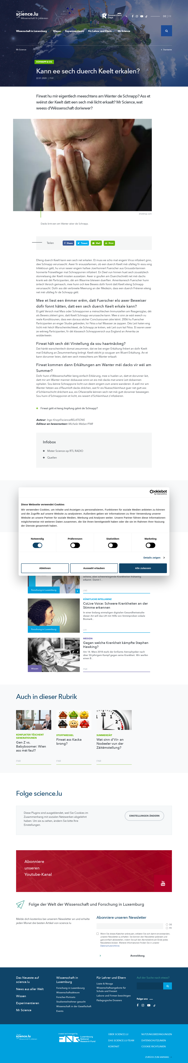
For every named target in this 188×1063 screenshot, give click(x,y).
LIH (84, 629)
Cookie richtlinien (156, 1042)
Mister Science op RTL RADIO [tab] (65, 451)
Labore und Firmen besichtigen (114, 993)
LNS (85, 590)
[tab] (94, 407)
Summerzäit (104, 735)
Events (59, 1008)
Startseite (166, 49)
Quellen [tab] (52, 457)
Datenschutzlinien (156, 1037)
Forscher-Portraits (65, 994)
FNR (51, 78)
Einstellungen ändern (144, 815)
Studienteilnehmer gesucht (71, 999)
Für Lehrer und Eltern (101, 31)
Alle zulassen (143, 568)
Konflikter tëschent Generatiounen (30, 736)
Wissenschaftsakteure (68, 990)
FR (169, 16)
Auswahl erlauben (94, 568)
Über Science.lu (126, 1031)
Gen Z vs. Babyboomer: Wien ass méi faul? (31, 746)
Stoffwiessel (65, 735)
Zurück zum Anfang (158, 1052)
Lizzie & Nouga (105, 981)
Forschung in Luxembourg (70, 985)
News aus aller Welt (30, 986)
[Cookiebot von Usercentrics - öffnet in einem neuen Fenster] (152, 492)
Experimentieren (74, 31)
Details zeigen (151, 557)
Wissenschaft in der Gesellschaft (73, 1003)
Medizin (87, 638)
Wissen (57, 31)
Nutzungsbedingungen (159, 1031)
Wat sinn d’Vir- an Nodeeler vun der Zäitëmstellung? (110, 744)
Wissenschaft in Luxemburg (32, 31)
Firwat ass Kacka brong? (69, 742)
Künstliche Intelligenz (97, 599)
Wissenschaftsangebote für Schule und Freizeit (111, 987)
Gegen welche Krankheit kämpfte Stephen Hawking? (115, 645)
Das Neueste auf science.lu (27, 977)
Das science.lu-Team (129, 1037)
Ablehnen (45, 568)
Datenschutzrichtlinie (109, 943)
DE (164, 16)
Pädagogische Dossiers (109, 997)
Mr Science (124, 31)
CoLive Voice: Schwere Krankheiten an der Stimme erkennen (115, 605)
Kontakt (122, 1042)
